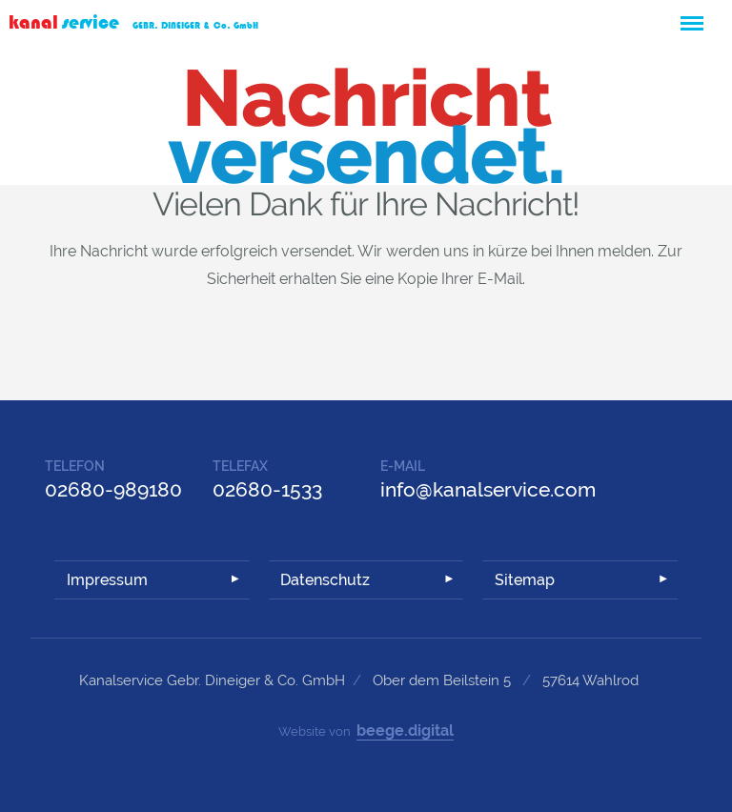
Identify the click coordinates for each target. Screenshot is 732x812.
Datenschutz (325, 580)
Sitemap (525, 580)
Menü (691, 15)
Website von (366, 731)
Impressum (107, 580)
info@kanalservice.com (488, 489)
